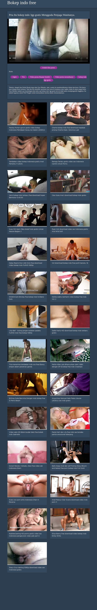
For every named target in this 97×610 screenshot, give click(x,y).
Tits (23, 77)
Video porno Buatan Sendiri (40, 77)
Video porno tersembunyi (64, 77)
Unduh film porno (48, 68)
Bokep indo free (21, 2)
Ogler (15, 77)
